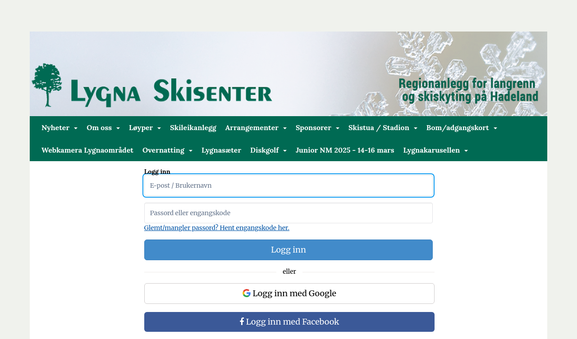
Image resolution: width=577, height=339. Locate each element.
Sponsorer (317, 127)
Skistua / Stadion (382, 127)
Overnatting (167, 149)
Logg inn (288, 249)
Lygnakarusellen (435, 149)
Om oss (103, 127)
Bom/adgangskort (461, 127)
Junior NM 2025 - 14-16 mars (345, 149)
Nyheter (59, 127)
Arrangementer (256, 127)
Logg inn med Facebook (289, 321)
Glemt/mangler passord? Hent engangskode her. (216, 228)
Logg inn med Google (289, 293)
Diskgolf (268, 149)
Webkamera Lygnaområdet (87, 149)
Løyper (145, 127)
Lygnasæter (221, 149)
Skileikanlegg (193, 127)
